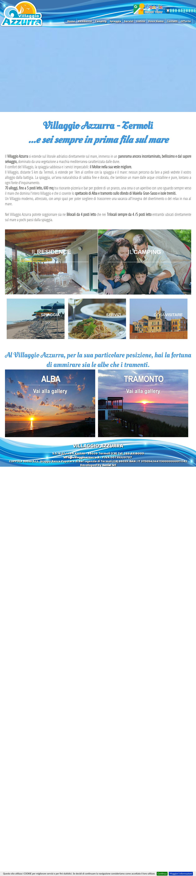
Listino (140, 21)
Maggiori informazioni (181, 873)
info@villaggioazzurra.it (81, 458)
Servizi (128, 21)
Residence (85, 21)
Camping (101, 21)
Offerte (186, 21)
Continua (162, 873)
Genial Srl (109, 465)
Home (71, 21)
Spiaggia (115, 21)
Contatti (172, 21)
